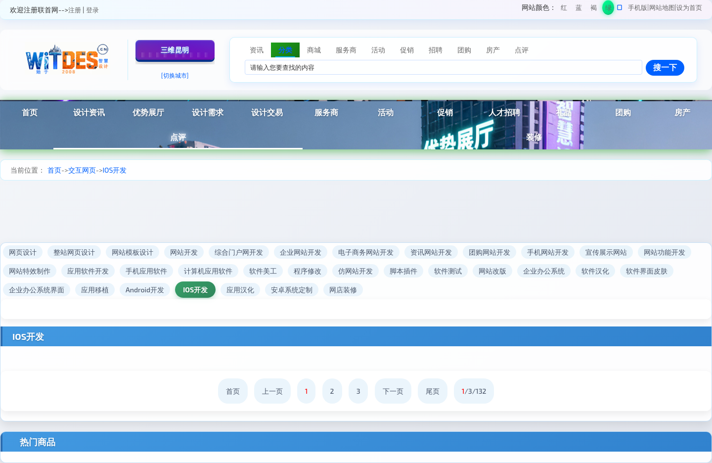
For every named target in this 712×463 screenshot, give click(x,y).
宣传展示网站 (606, 252)
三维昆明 (175, 50)
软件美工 (263, 271)
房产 (682, 112)
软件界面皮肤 (647, 271)
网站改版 (492, 271)
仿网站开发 (355, 271)
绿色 (608, 9)
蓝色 (579, 9)
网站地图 (662, 7)
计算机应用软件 (208, 271)
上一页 (272, 391)
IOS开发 (114, 170)
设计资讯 (89, 112)
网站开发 (184, 252)
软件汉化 (595, 271)
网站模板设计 (132, 252)
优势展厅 (148, 112)
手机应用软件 (146, 271)
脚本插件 (403, 271)
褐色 (593, 9)
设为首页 (689, 7)
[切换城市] (175, 75)
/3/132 (474, 391)
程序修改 (307, 271)
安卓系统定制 (291, 289)
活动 (386, 112)
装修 (534, 136)
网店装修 (343, 289)
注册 (74, 10)
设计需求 (207, 112)
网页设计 (23, 252)
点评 (178, 136)
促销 (445, 112)
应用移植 (95, 289)
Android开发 (145, 289)
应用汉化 (240, 289)
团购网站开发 (489, 252)
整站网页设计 (74, 252)
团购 (623, 112)
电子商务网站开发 (366, 252)
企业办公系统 (544, 271)
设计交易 (267, 112)
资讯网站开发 (431, 252)
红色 (564, 9)
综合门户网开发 (239, 252)
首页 (30, 112)
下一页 (393, 391)
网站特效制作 (29, 271)
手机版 (637, 7)
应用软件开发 (88, 271)
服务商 (326, 112)
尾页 (433, 391)
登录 (92, 10)
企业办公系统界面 (36, 289)
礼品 (564, 112)
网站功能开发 (664, 252)
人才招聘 (504, 112)
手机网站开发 (548, 252)
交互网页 (82, 170)
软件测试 (448, 271)
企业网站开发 (300, 252)
